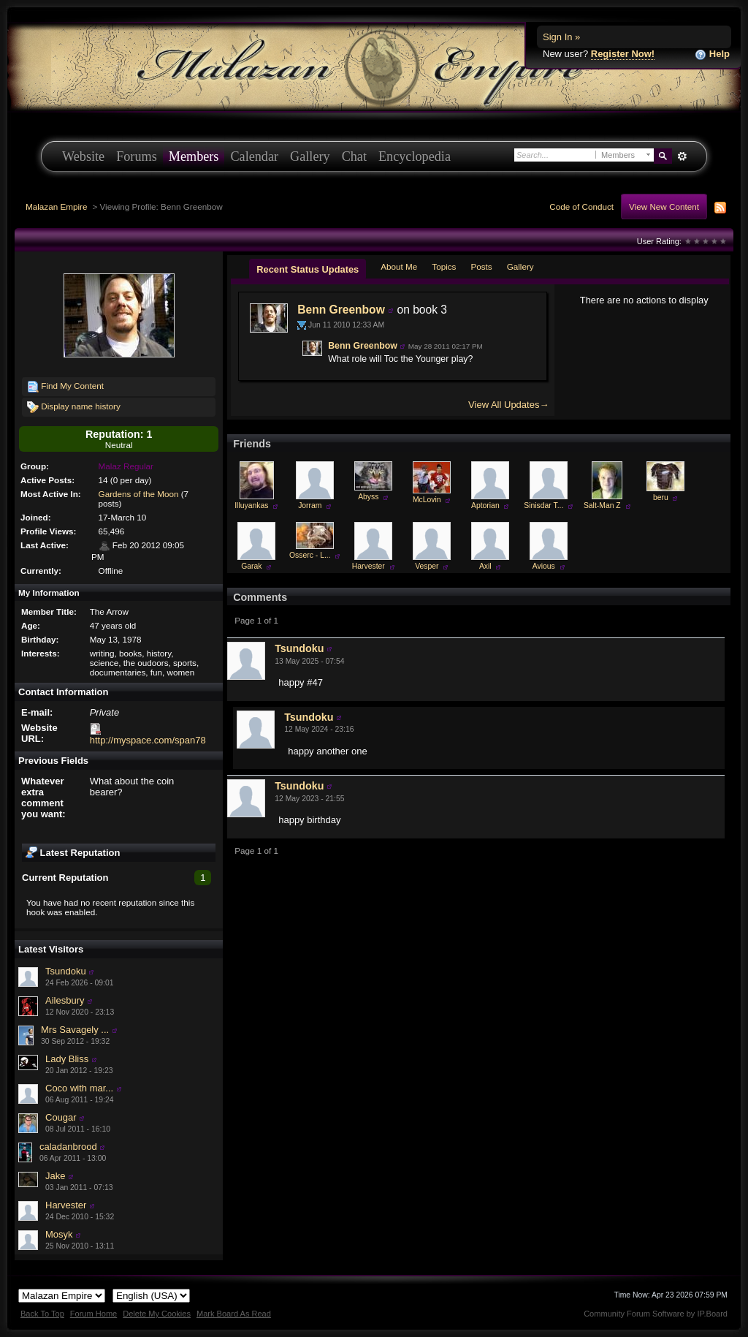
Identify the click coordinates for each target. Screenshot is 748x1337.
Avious (544, 566)
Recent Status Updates (307, 269)
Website (83, 156)
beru (660, 497)
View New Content (664, 206)
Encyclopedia (414, 156)
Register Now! (622, 53)
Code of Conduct (581, 206)
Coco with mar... (79, 1088)
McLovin (427, 500)
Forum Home (93, 1313)
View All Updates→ (508, 404)
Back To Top (42, 1313)
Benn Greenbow (341, 309)
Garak (251, 566)
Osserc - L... (310, 555)
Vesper (426, 566)
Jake (55, 1175)
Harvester (65, 1205)
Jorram (309, 505)
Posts (481, 266)
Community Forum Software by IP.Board (656, 1313)
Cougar (61, 1117)
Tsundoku (65, 971)
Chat (354, 156)
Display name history (74, 407)
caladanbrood (68, 1146)
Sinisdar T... (543, 505)
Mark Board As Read (233, 1313)
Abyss (368, 497)
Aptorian (485, 505)
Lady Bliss (66, 1058)
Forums (136, 156)
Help (712, 54)
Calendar (254, 156)
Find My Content (65, 387)
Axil (485, 566)
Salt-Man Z (602, 505)
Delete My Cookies (157, 1313)
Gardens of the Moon (139, 494)
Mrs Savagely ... (75, 1029)
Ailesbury (64, 1000)
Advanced (682, 156)
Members (194, 156)
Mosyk (59, 1234)
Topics (444, 266)
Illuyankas (251, 505)
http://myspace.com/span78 (148, 740)
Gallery (310, 156)
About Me (399, 266)
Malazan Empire (56, 206)
